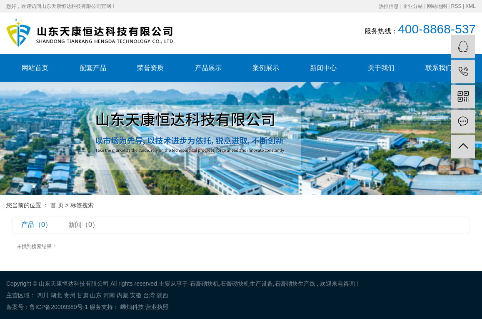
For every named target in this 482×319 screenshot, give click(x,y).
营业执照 (157, 307)
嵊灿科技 (131, 307)
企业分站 (413, 6)
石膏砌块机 (204, 283)
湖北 (56, 295)
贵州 (69, 295)
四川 (43, 295)
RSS (456, 6)
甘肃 (83, 295)
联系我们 (438, 67)
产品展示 (208, 67)
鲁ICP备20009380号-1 (59, 307)
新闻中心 (323, 67)
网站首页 (35, 67)
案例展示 (265, 67)
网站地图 (437, 6)
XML (470, 6)
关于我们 (381, 67)
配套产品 (93, 67)
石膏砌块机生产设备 (246, 283)
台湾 (149, 295)
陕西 (162, 295)
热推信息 (389, 6)
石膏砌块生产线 (295, 283)
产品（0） (36, 224)
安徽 (136, 295)
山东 (96, 295)
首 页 (57, 205)
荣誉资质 (150, 67)
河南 (109, 295)
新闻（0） (83, 224)
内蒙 (122, 295)
